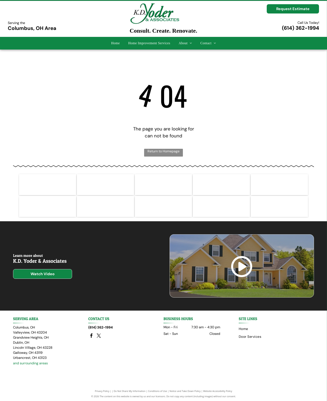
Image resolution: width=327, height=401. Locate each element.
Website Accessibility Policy (217, 391)
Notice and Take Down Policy (185, 391)
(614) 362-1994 (300, 28)
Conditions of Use (157, 391)
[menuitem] (115, 43)
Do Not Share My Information (130, 391)
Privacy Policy (102, 391)
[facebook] (91, 336)
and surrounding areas (30, 363)
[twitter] (99, 336)
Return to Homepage (163, 151)
